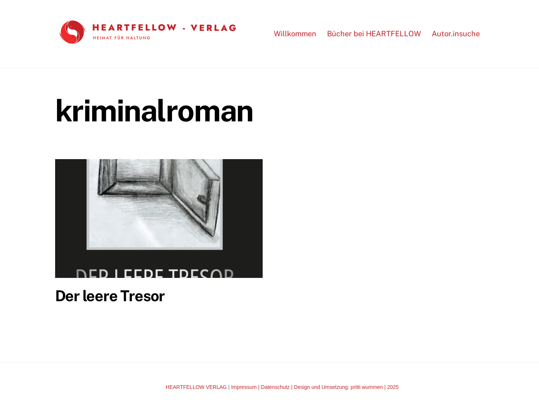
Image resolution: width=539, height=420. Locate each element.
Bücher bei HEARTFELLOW (374, 33)
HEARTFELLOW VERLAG (196, 387)
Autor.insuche (456, 33)
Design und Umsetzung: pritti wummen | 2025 (346, 387)
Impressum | (246, 387)
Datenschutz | (277, 387)
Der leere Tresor (110, 296)
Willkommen (295, 33)
